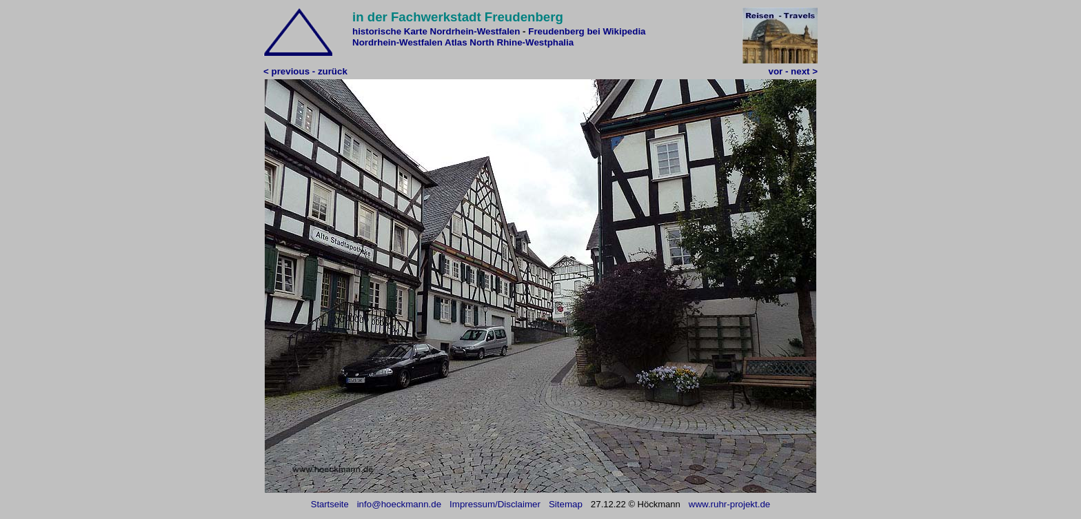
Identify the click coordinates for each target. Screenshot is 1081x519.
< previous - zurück (305, 71)
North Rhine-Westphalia (521, 42)
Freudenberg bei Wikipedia (586, 31)
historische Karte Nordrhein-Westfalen (436, 31)
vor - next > (793, 71)
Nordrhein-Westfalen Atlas (409, 42)
